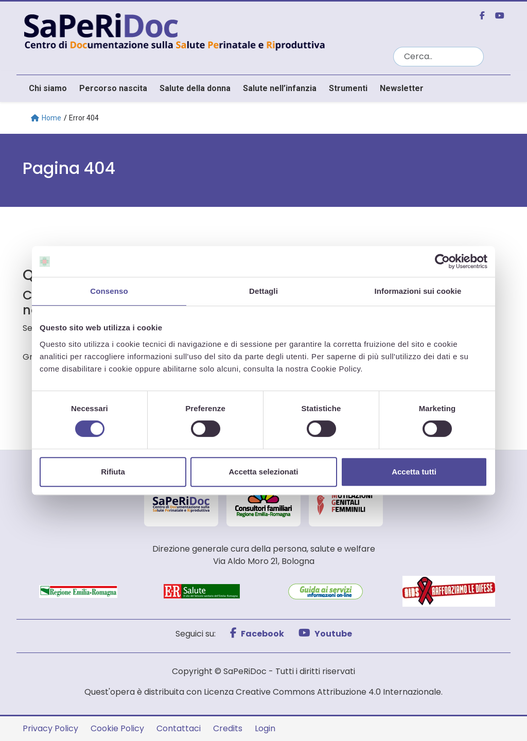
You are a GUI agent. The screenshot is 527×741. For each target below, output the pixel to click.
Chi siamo (48, 88)
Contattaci (178, 728)
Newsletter (402, 88)
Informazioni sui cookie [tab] (418, 291)
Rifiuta (113, 471)
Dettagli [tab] (263, 291)
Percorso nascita (113, 88)
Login (265, 728)
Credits (227, 728)
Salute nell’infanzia (280, 88)
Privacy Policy (50, 728)
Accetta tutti (414, 471)
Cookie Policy (117, 728)
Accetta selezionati (263, 471)
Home (46, 118)
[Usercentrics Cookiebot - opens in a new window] (442, 261)
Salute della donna (195, 88)
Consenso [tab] (109, 291)
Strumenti (348, 88)
